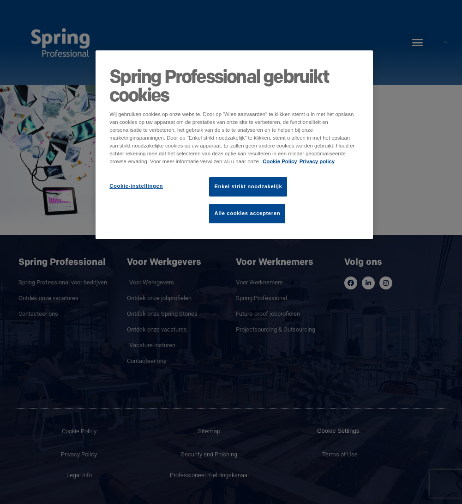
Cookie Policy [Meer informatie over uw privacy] (280, 161)
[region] (234, 144)
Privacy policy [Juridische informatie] (317, 161)
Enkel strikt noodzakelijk (248, 186)
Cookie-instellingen (136, 186)
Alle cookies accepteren (247, 213)
